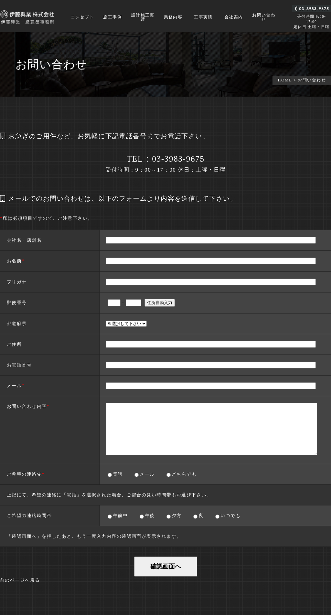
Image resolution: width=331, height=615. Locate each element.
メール (147, 474)
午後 (150, 515)
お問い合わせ (263, 17)
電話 (118, 474)
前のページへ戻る (20, 580)
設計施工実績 (143, 17)
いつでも (230, 515)
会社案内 (233, 17)
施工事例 (112, 17)
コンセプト (82, 17)
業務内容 (173, 17)
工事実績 (203, 17)
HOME (285, 80)
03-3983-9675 (178, 159)
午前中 (120, 515)
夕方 (176, 515)
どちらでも (184, 474)
